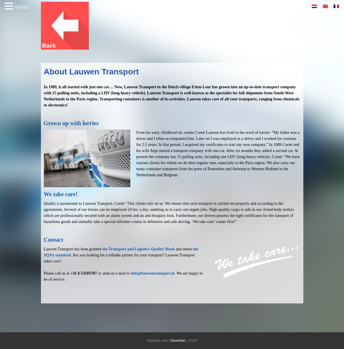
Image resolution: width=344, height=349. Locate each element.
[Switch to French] (336, 6)
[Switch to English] (325, 6)
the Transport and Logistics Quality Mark (138, 249)
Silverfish (177, 340)
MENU (22, 7)
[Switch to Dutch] (314, 6)
